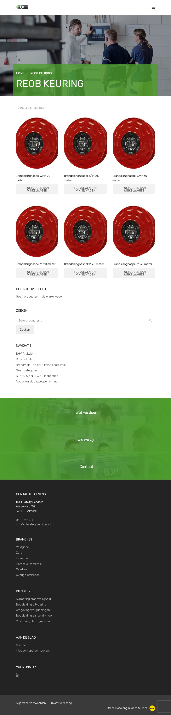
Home (20, 73)
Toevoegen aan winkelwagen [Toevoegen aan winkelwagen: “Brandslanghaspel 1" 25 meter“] (85, 273)
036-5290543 (25, 520)
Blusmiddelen (25, 359)
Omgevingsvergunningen (33, 610)
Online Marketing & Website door (131, 708)
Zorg (19, 552)
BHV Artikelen (25, 353)
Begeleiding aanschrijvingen (35, 615)
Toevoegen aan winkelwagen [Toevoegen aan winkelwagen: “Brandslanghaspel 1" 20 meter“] (37, 273)
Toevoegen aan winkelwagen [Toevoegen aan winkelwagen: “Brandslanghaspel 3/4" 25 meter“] (85, 189)
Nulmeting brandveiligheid (33, 599)
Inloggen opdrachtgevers (33, 650)
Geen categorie (26, 370)
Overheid (22, 569)
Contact (21, 645)
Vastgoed (22, 547)
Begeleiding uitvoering (31, 604)
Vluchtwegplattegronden (33, 621)
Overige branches (28, 575)
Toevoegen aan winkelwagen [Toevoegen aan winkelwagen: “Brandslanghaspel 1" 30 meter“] (134, 273)
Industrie (22, 558)
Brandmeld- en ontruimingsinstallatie (41, 365)
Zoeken (25, 329)
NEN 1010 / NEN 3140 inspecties (37, 376)
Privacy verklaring (61, 703)
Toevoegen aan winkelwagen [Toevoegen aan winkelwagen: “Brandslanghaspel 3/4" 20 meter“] (37, 189)
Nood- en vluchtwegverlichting (37, 381)
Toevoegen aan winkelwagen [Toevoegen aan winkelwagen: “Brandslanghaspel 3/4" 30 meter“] (134, 189)
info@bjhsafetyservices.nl (33, 524)
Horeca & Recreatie (29, 564)
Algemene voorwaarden (31, 703)
